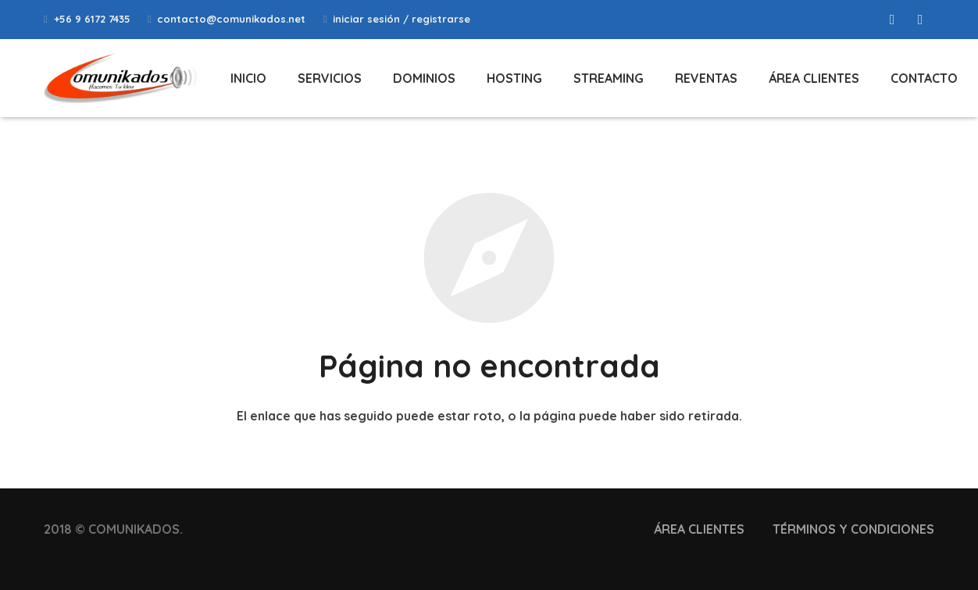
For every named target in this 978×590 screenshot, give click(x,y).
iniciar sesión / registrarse (401, 19)
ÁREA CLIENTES (699, 529)
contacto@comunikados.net (231, 19)
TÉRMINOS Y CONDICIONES (853, 529)
